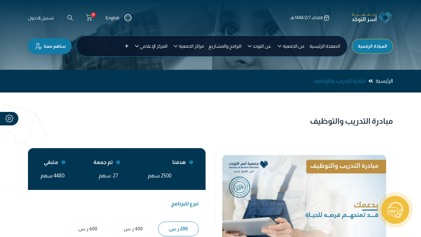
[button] (127, 46)
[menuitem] (325, 46)
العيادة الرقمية (372, 46)
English (112, 17)
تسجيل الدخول (41, 17)
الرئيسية (384, 81)
